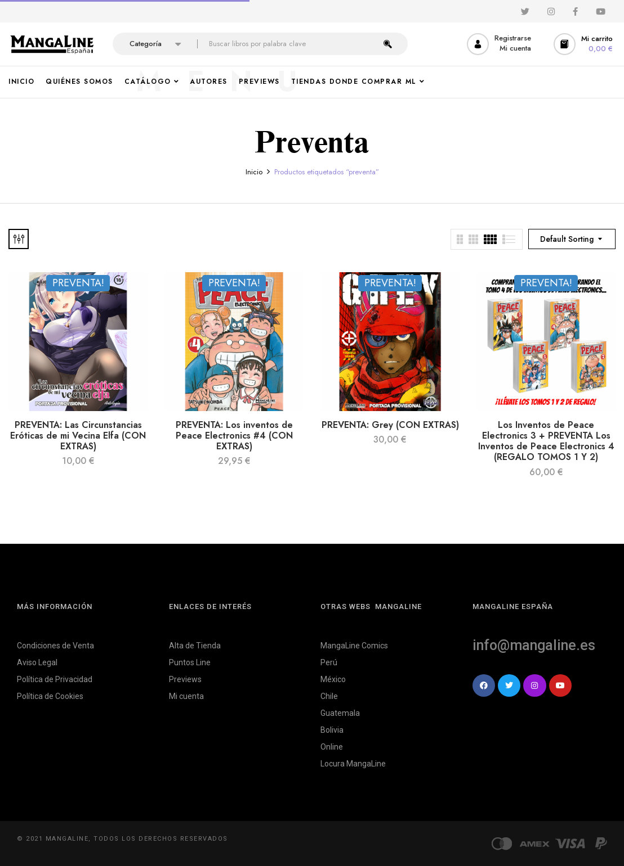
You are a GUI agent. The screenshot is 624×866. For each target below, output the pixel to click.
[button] (585, 44)
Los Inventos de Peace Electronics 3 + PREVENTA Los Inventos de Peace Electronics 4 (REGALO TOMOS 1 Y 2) (546, 441)
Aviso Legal (37, 662)
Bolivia (332, 729)
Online (331, 746)
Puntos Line (190, 662)
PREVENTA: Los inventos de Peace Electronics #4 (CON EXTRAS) (234, 435)
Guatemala (340, 713)
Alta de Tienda (195, 645)
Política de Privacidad (54, 679)
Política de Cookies (50, 696)
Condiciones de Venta (55, 645)
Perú (328, 662)
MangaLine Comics (354, 645)
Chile (329, 696)
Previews (185, 679)
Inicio (254, 171)
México (333, 679)
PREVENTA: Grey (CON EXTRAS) (390, 424)
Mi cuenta (186, 696)
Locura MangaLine (353, 763)
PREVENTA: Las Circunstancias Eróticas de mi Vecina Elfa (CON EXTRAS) (78, 435)
